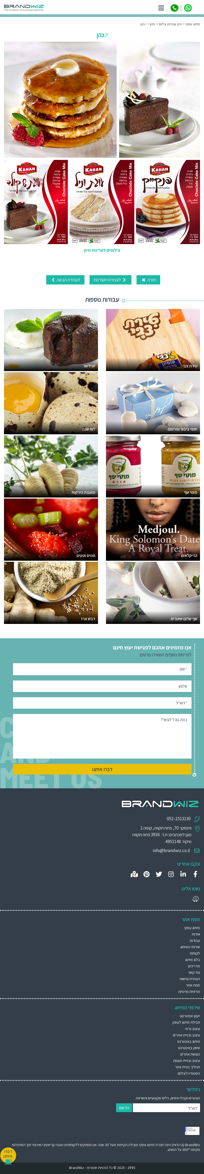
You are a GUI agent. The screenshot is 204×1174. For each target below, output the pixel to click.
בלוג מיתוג (192, 959)
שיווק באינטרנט (189, 1047)
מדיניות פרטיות (189, 991)
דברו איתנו (102, 769)
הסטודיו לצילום (189, 1073)
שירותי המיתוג (190, 946)
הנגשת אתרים (190, 1054)
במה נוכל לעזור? (174, 719)
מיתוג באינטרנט (188, 1041)
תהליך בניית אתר (187, 1066)
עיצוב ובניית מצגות (186, 1060)
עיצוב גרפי (192, 1028)
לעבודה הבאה (65, 280)
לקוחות (195, 953)
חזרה (148, 280)
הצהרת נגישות (190, 978)
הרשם (124, 1108)
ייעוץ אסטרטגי (190, 1015)
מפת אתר (193, 985)
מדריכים (194, 965)
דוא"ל (181, 703)
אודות (196, 934)
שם (183, 669)
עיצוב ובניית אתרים (186, 1034)
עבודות (195, 940)
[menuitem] (102, 1015)
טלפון (183, 686)
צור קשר (194, 972)
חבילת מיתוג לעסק (186, 1022)
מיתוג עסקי (192, 927)
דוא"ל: (192, 1108)
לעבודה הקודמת (110, 280)
